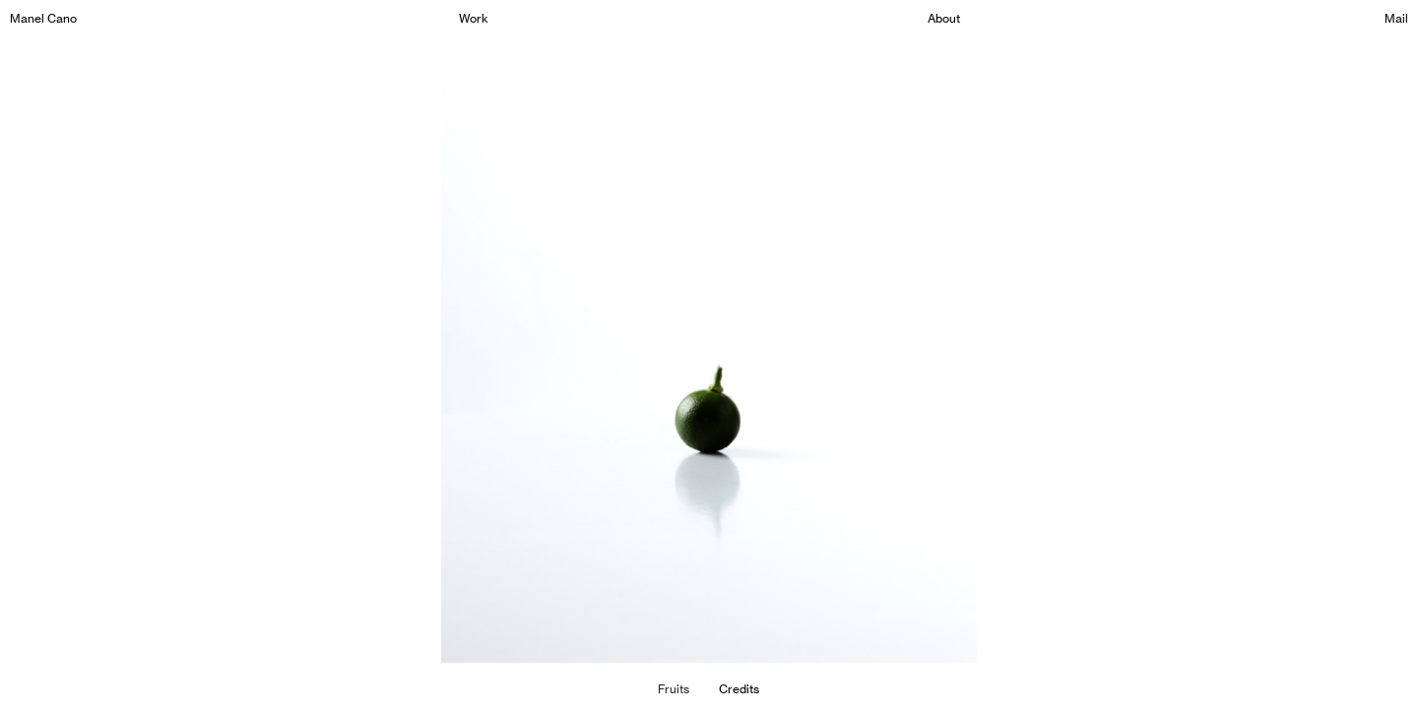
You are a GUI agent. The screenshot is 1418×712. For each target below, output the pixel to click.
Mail (1396, 18)
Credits (739, 688)
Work (473, 18)
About (944, 18)
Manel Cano (43, 18)
